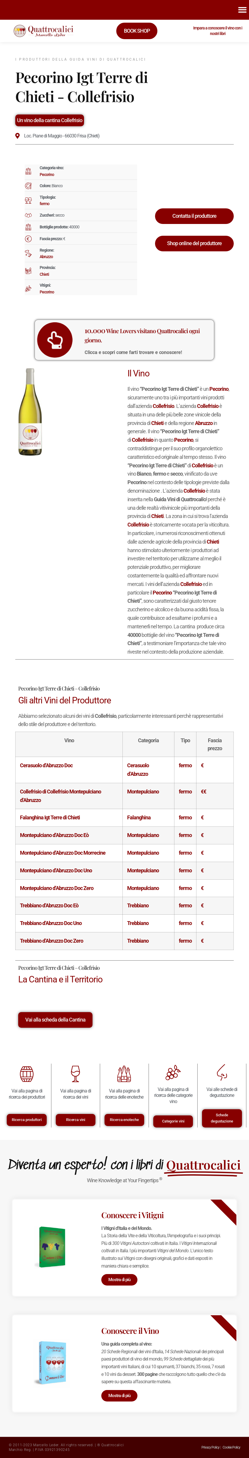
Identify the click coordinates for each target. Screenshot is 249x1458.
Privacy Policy (210, 1447)
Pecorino (47, 174)
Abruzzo (46, 256)
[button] (242, 10)
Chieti (44, 274)
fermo (44, 203)
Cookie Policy (231, 1447)
